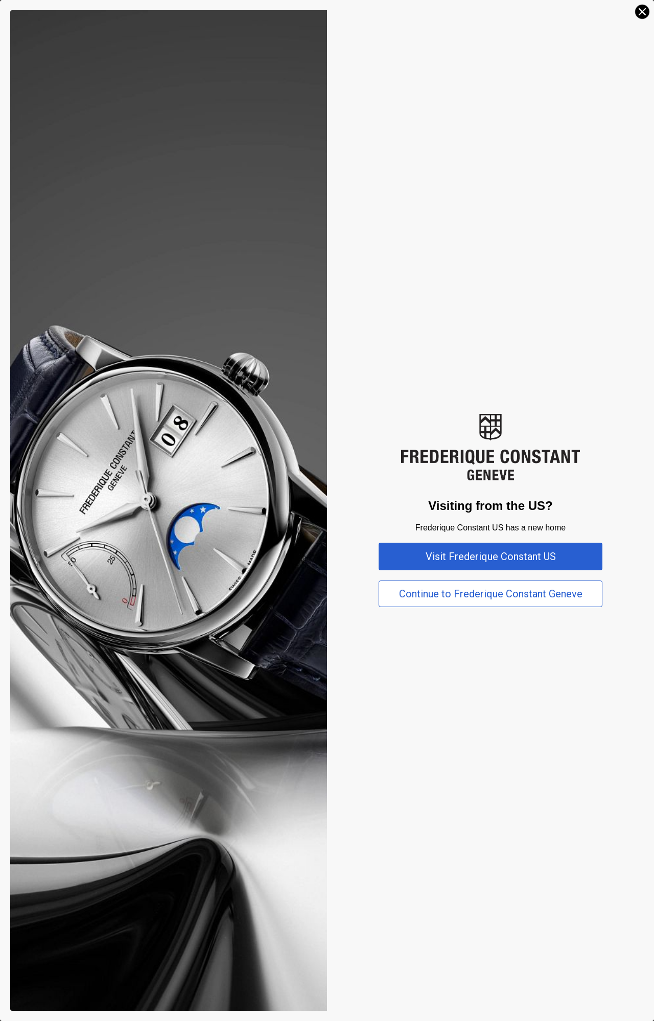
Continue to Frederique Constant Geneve (490, 594)
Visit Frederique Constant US (491, 556)
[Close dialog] (642, 11)
